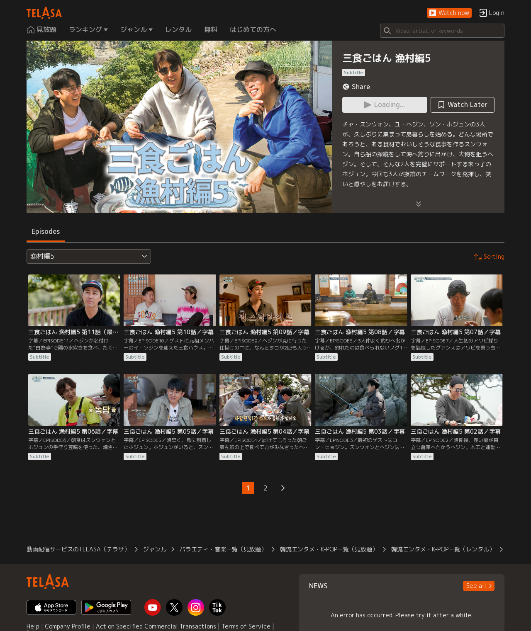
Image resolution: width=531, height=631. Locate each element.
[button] (449, 13)
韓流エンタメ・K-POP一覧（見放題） (329, 549)
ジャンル (154, 549)
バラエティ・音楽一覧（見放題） (223, 549)
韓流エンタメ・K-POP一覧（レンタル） (443, 549)
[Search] (442, 31)
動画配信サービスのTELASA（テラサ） (78, 549)
